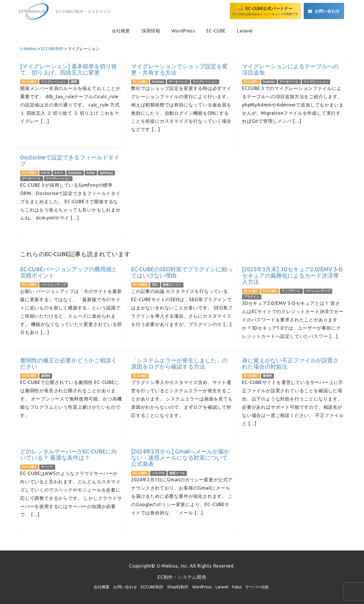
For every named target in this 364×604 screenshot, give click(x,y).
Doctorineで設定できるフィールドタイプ (69, 160)
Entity (91, 172)
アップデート (291, 291)
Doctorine (75, 172)
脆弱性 (45, 375)
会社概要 (101, 587)
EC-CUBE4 (29, 284)
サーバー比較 (257, 587)
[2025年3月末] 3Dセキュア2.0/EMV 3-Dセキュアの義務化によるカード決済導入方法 (292, 275)
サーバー (47, 467)
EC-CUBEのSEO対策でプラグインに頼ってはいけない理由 (182, 272)
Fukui (236, 587)
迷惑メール (177, 473)
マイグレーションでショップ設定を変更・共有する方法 (179, 69)
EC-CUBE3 (29, 81)
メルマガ (158, 473)
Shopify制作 (178, 587)
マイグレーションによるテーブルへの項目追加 (290, 69)
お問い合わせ (125, 587)
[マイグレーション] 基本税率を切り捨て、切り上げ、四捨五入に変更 (68, 69)
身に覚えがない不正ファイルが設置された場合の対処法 (290, 363)
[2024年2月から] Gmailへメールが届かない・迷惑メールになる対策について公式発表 (180, 457)
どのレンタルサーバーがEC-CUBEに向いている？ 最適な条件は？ (68, 454)
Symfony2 (106, 172)
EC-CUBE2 (251, 291)
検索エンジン (172, 284)
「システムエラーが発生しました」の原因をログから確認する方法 (179, 363)
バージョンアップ (53, 284)
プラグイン (251, 296)
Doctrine (158, 81)
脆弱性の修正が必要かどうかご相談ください (68, 363)
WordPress (202, 587)
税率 (74, 81)
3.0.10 (45, 172)
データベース (178, 81)
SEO (155, 284)
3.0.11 (58, 172)
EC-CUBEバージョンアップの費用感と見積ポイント (68, 272)
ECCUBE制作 (152, 587)
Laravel (222, 587)
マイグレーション (54, 81)
